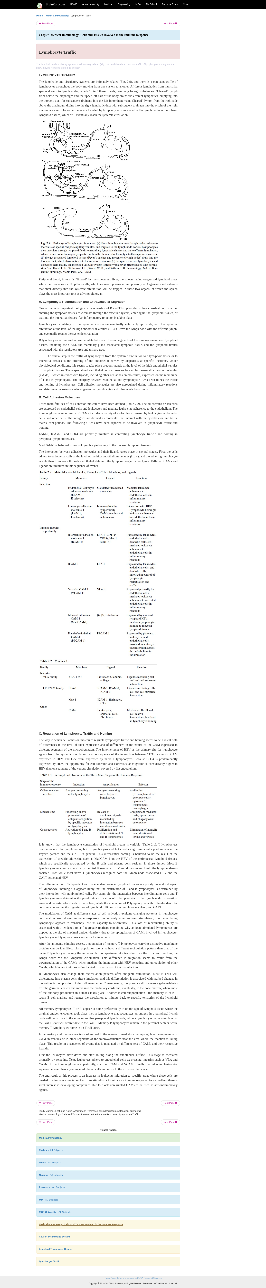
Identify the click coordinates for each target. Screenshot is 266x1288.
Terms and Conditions (126, 1278)
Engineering (124, 4)
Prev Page (46, 23)
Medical (108, 4)
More (185, 4)
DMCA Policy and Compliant (149, 1278)
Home (39, 15)
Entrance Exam (170, 4)
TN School (151, 4)
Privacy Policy (110, 1278)
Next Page (171, 23)
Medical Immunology (57, 15)
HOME (73, 4)
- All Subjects (51, 1150)
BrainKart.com (55, 4)
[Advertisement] (207, 65)
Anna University (90, 4)
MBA (138, 4)
